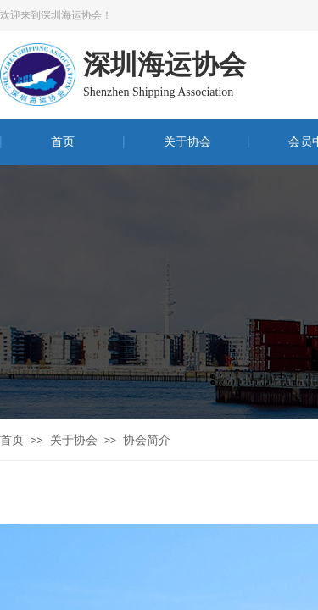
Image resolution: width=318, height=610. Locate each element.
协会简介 (146, 440)
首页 (63, 142)
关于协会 (187, 142)
